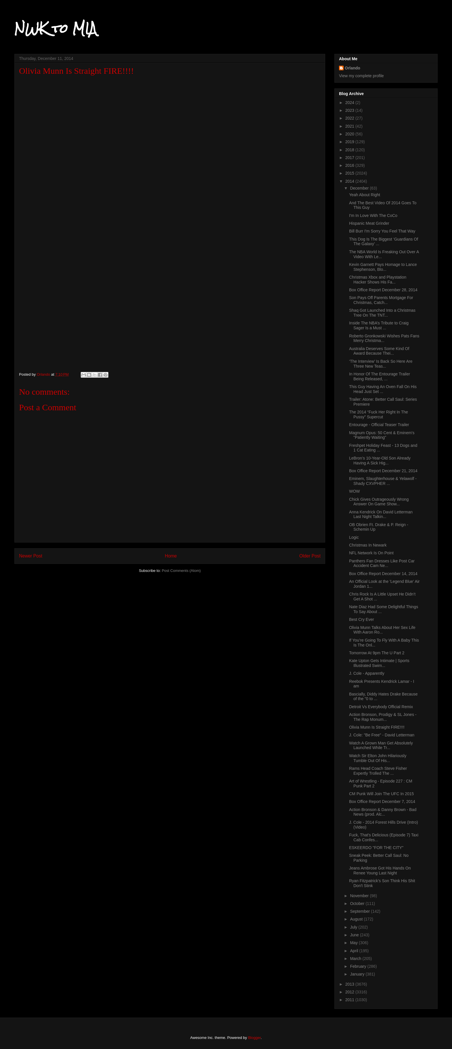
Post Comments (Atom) (181, 570)
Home (171, 555)
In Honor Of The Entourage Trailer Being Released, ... (379, 376)
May (354, 942)
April (354, 950)
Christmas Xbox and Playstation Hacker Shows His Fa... (377, 279)
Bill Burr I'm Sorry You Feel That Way (382, 231)
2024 (350, 102)
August (357, 919)
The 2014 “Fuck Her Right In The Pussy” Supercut (378, 414)
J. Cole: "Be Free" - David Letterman (381, 735)
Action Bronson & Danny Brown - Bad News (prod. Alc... (382, 812)
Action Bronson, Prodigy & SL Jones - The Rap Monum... (383, 717)
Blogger (254, 1037)
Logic (354, 537)
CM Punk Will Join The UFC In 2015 (381, 793)
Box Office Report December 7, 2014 (382, 801)
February (358, 966)
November (360, 895)
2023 (350, 110)
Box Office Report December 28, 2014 (383, 290)
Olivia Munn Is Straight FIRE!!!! (376, 727)
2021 (350, 126)
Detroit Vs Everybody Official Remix (381, 706)
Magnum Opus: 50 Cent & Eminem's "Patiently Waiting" (382, 435)
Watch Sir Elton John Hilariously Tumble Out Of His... (377, 758)
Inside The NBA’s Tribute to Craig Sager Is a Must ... (378, 325)
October (358, 903)
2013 (350, 984)
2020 (350, 134)
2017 (350, 157)
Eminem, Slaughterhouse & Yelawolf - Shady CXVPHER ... (383, 481)
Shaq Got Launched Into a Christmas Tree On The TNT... (382, 312)
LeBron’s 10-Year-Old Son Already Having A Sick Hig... (379, 460)
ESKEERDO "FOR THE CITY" (376, 847)
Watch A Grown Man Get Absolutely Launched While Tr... (381, 745)
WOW (354, 491)
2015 (350, 173)
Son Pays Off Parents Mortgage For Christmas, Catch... (381, 300)
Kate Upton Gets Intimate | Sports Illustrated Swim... (379, 663)
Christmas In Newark (368, 545)
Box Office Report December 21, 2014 (383, 470)
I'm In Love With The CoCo (373, 215)
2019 (350, 141)
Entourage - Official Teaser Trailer (379, 424)
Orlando (352, 68)
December (360, 188)
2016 (350, 165)
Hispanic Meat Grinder (369, 223)
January (358, 974)
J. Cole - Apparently (366, 673)
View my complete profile (361, 75)
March (356, 958)
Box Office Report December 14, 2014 (383, 573)
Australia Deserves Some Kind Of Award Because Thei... (379, 351)
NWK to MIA (55, 28)
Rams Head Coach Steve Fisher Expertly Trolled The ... (378, 771)
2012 (350, 992)
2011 (350, 999)
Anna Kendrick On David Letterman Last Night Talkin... (381, 514)
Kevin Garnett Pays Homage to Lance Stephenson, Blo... (383, 267)
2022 (350, 118)
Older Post (310, 555)
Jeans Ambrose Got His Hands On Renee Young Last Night (380, 870)
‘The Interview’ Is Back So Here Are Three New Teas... (381, 363)
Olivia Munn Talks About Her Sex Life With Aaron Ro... (382, 630)
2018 (350, 150)
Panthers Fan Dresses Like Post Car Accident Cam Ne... (382, 563)
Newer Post (30, 555)
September (360, 911)
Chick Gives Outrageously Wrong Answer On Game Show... (379, 501)
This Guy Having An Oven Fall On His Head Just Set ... (383, 389)
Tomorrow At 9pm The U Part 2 (376, 653)
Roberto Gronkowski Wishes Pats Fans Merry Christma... (384, 338)
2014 (350, 181)
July (354, 927)
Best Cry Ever (361, 619)
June (355, 935)
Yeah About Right (364, 194)
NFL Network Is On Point (371, 553)
